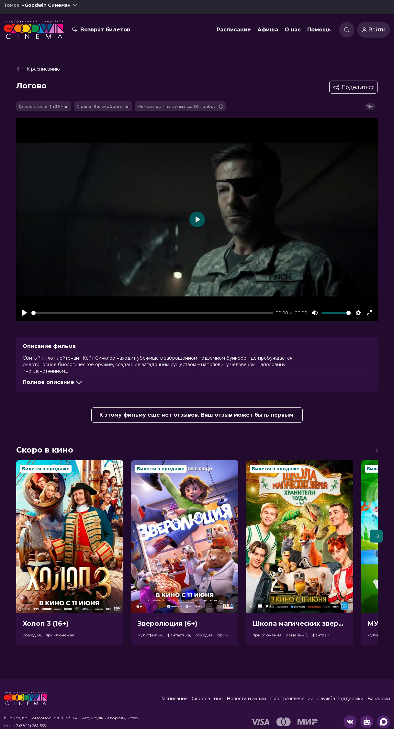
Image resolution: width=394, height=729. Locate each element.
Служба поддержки (340, 698)
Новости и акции (246, 698)
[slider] (152, 313)
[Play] (24, 313)
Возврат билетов (105, 33)
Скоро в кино (207, 698)
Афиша (267, 33)
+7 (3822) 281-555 (30, 725)
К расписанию (38, 69)
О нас (293, 33)
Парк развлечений (291, 698)
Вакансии (378, 698)
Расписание (234, 33)
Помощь (319, 33)
